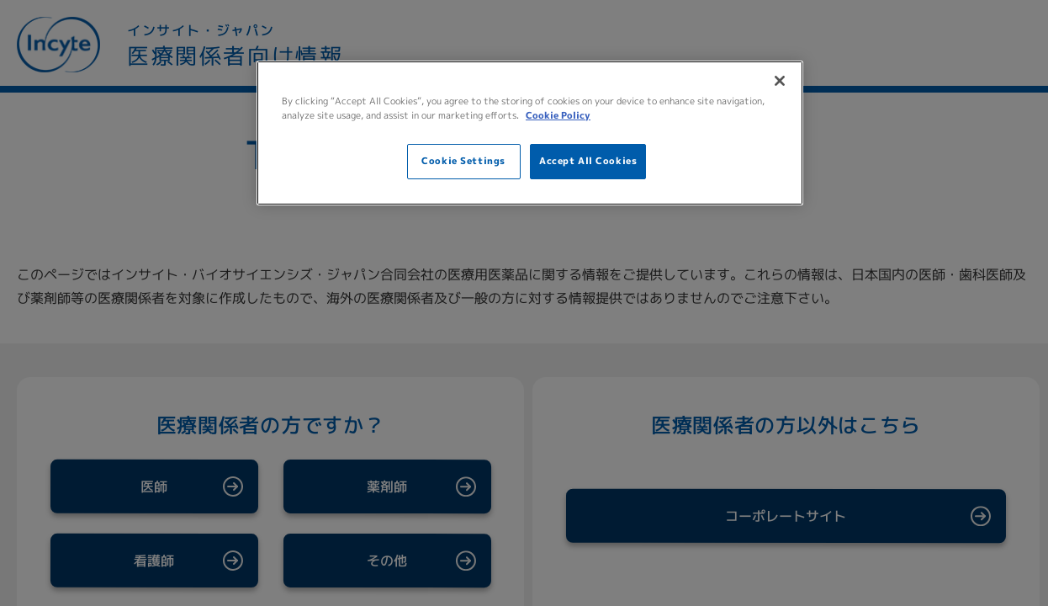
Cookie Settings (463, 160)
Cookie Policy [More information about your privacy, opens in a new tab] (558, 115)
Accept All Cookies (588, 160)
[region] (530, 133)
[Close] (779, 80)
